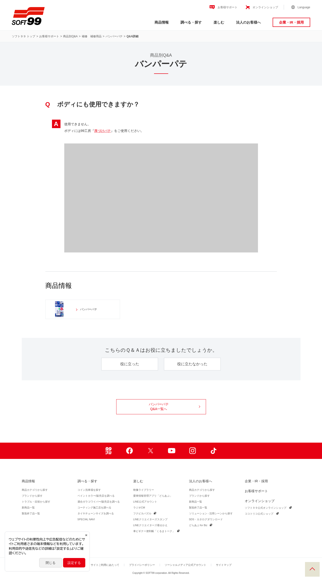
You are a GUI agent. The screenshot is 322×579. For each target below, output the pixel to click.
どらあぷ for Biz (198, 525)
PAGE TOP (312, 569)
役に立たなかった (192, 364)
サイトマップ (224, 564)
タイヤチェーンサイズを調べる (95, 513)
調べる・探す (191, 22)
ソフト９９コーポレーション (28, 16)
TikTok (214, 451)
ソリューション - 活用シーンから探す (211, 513)
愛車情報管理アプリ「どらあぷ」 (152, 495)
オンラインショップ (265, 7)
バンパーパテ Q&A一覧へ (174, 406)
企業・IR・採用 (291, 22)
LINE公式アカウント (145, 501)
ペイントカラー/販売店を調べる (96, 495)
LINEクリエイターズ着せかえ (150, 525)
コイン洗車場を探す (89, 489)
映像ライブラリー (143, 489)
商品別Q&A (70, 36)
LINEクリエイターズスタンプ (150, 519)
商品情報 (162, 22)
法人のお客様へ (248, 22)
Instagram (193, 451)
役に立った (129, 364)
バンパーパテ (114, 36)
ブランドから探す (32, 495)
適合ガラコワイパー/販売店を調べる (98, 501)
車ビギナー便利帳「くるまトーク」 (154, 531)
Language (304, 7)
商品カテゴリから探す (35, 489)
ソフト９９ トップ (23, 36)
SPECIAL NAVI (86, 519)
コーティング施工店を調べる (94, 507)
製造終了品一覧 (31, 513)
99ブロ (108, 451)
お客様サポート (227, 7)
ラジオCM (139, 507)
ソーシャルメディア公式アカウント (185, 564)
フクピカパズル (142, 513)
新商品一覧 (28, 507)
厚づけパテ (102, 131)
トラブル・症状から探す (36, 501)
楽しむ (219, 22)
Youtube (171, 451)
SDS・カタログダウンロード (206, 519)
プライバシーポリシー (142, 564)
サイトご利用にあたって (105, 564)
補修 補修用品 (92, 36)
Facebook (129, 451)
